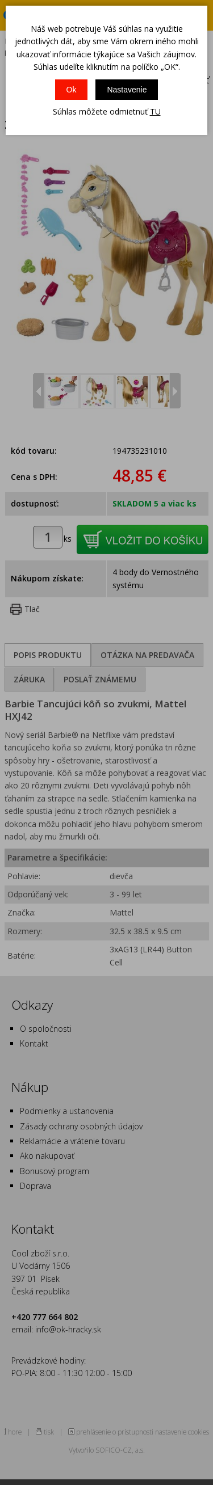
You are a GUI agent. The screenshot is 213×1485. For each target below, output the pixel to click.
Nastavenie (127, 89)
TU (155, 111)
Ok (71, 89)
